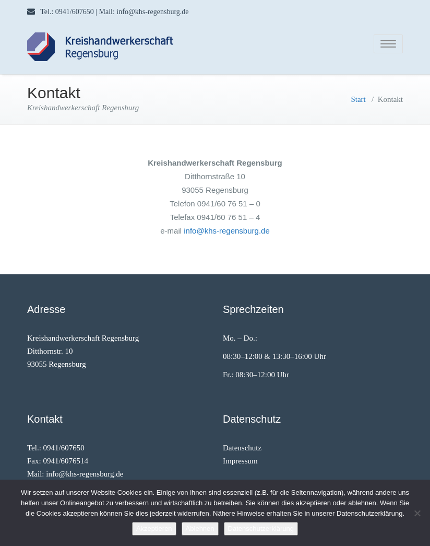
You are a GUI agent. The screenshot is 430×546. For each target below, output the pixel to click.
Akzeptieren (154, 528)
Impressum (240, 458)
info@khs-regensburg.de (227, 227)
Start (358, 96)
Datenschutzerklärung (261, 528)
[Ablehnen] (417, 513)
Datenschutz (242, 444)
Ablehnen (200, 528)
